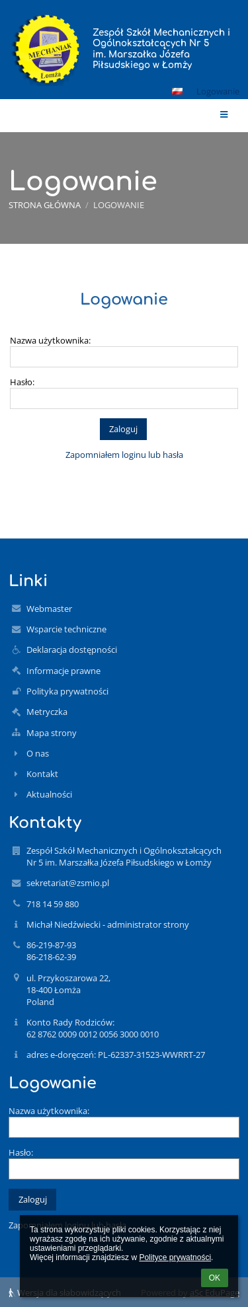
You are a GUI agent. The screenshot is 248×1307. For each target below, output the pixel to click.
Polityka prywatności (67, 691)
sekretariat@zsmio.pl (67, 883)
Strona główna (45, 205)
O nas (37, 753)
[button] (177, 91)
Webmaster (49, 609)
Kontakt (42, 774)
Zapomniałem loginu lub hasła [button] (124, 455)
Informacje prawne (63, 671)
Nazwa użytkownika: (50, 340)
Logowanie (217, 91)
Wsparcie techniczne (66, 629)
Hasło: (22, 382)
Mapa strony (51, 733)
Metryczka (46, 712)
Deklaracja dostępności (71, 649)
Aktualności (49, 794)
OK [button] (214, 1278)
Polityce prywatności (175, 1257)
